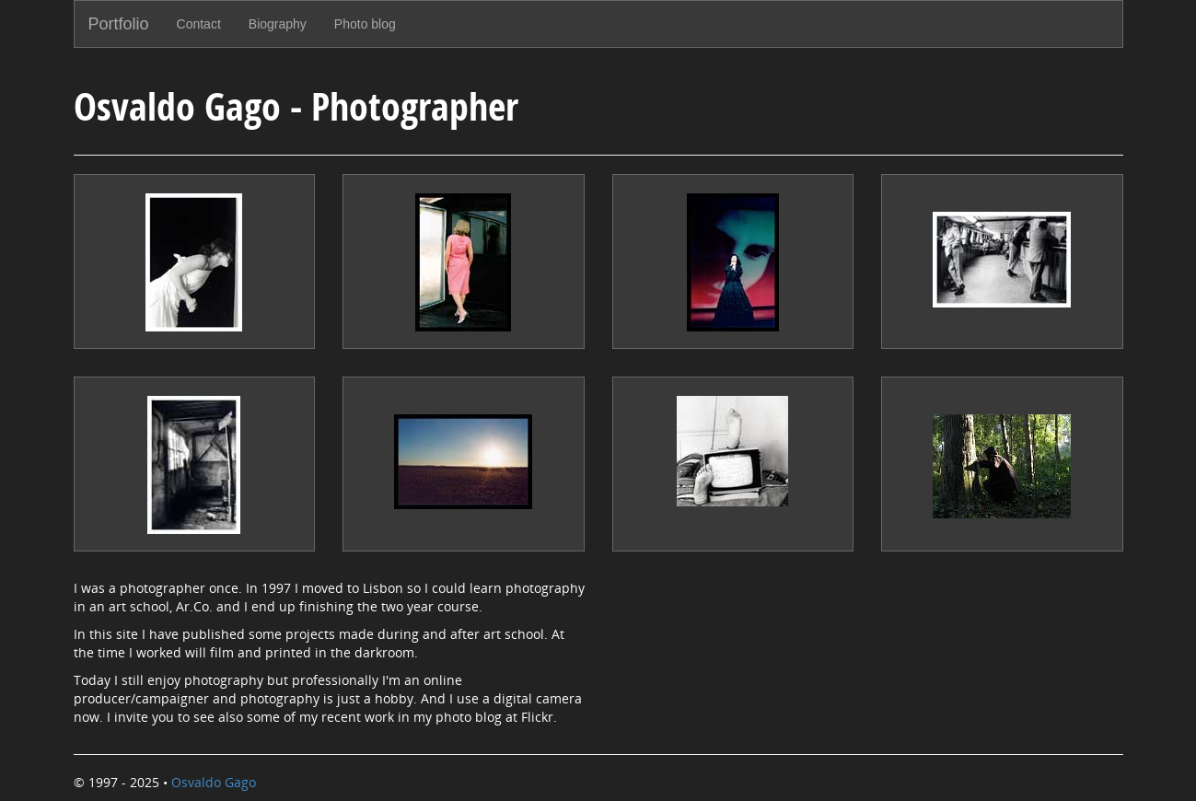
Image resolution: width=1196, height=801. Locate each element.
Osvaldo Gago (213, 782)
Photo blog (365, 24)
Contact (199, 24)
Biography (278, 24)
